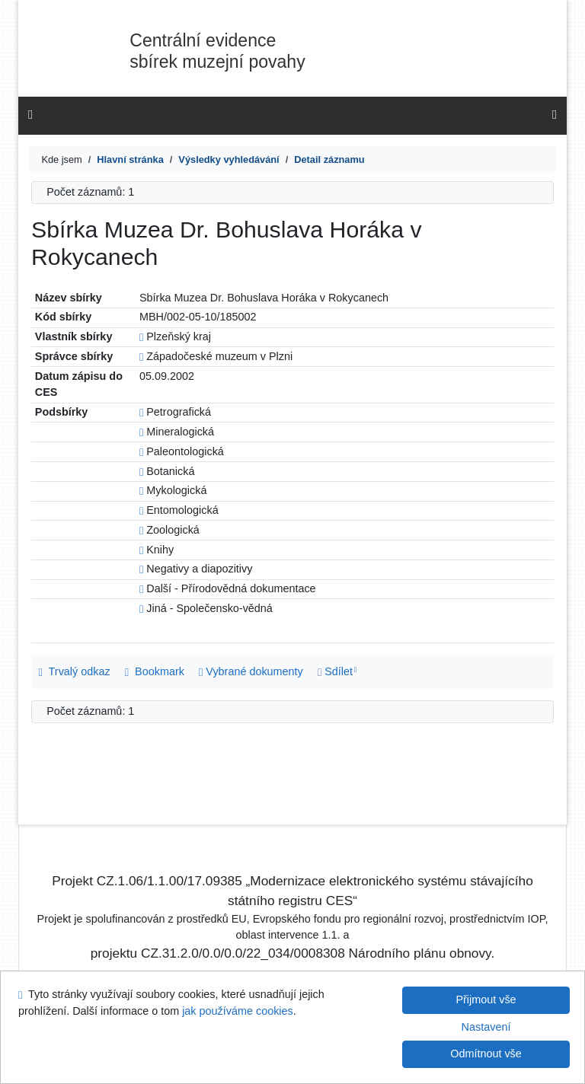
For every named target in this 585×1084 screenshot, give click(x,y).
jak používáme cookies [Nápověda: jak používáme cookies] (237, 1011)
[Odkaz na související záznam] (141, 336)
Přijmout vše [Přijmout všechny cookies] (486, 999)
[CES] (130, 159)
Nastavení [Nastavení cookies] (486, 1027)
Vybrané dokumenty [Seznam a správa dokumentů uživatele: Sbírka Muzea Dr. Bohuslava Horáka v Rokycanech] (251, 671)
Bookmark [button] (154, 671)
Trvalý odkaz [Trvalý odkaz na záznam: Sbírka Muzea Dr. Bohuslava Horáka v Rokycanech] (74, 671)
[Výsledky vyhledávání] (228, 159)
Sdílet (335, 671)
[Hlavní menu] (554, 114)
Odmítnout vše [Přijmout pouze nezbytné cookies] (486, 1053)
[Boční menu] (30, 114)
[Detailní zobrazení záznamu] (329, 159)
